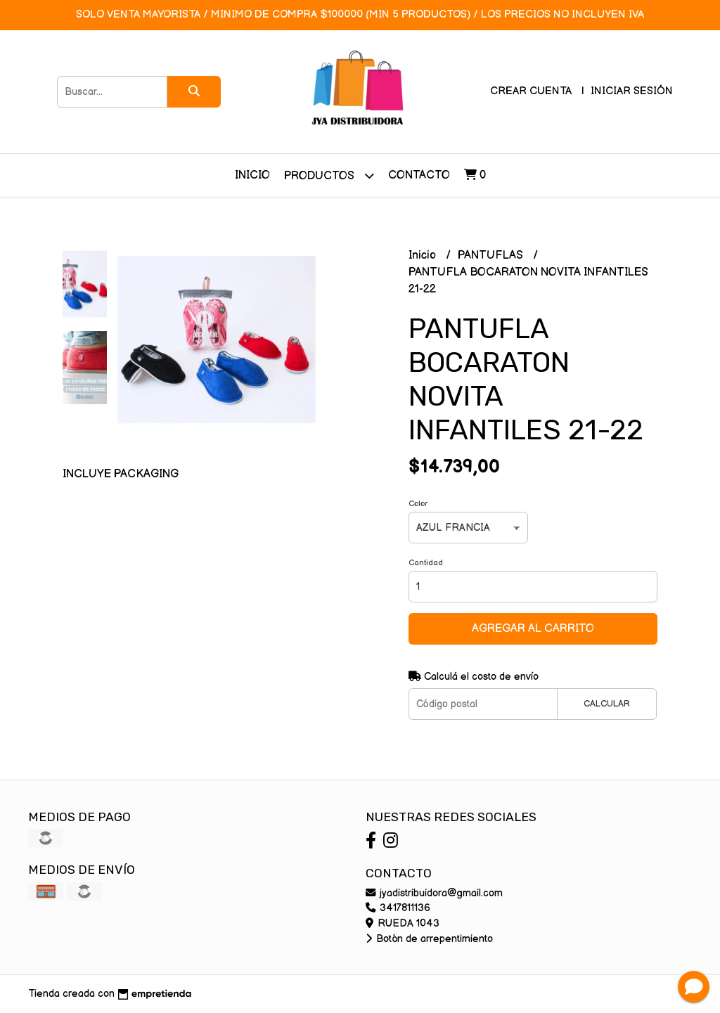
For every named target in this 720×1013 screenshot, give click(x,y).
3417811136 (398, 908)
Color (418, 503)
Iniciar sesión (632, 91)
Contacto (419, 175)
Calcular (607, 703)
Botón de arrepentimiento (429, 939)
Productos (329, 175)
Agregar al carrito (533, 628)
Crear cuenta (531, 91)
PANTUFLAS (492, 255)
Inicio (252, 175)
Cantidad (426, 562)
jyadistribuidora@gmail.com (434, 893)
